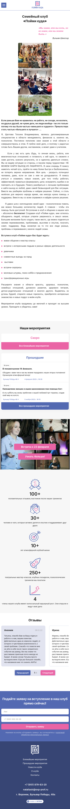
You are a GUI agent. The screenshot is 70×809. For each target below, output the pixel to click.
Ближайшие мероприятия (35, 759)
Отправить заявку (35, 726)
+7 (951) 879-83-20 (36, 784)
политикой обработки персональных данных (43, 733)
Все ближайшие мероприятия (34, 346)
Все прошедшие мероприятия (34, 406)
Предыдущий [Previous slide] (23, 673)
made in (34, 801)
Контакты (35, 775)
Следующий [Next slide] (47, 673)
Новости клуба (35, 767)
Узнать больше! (35, 456)
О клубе (35, 771)
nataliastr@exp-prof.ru (35, 789)
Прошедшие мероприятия (35, 763)
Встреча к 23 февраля (35, 446)
